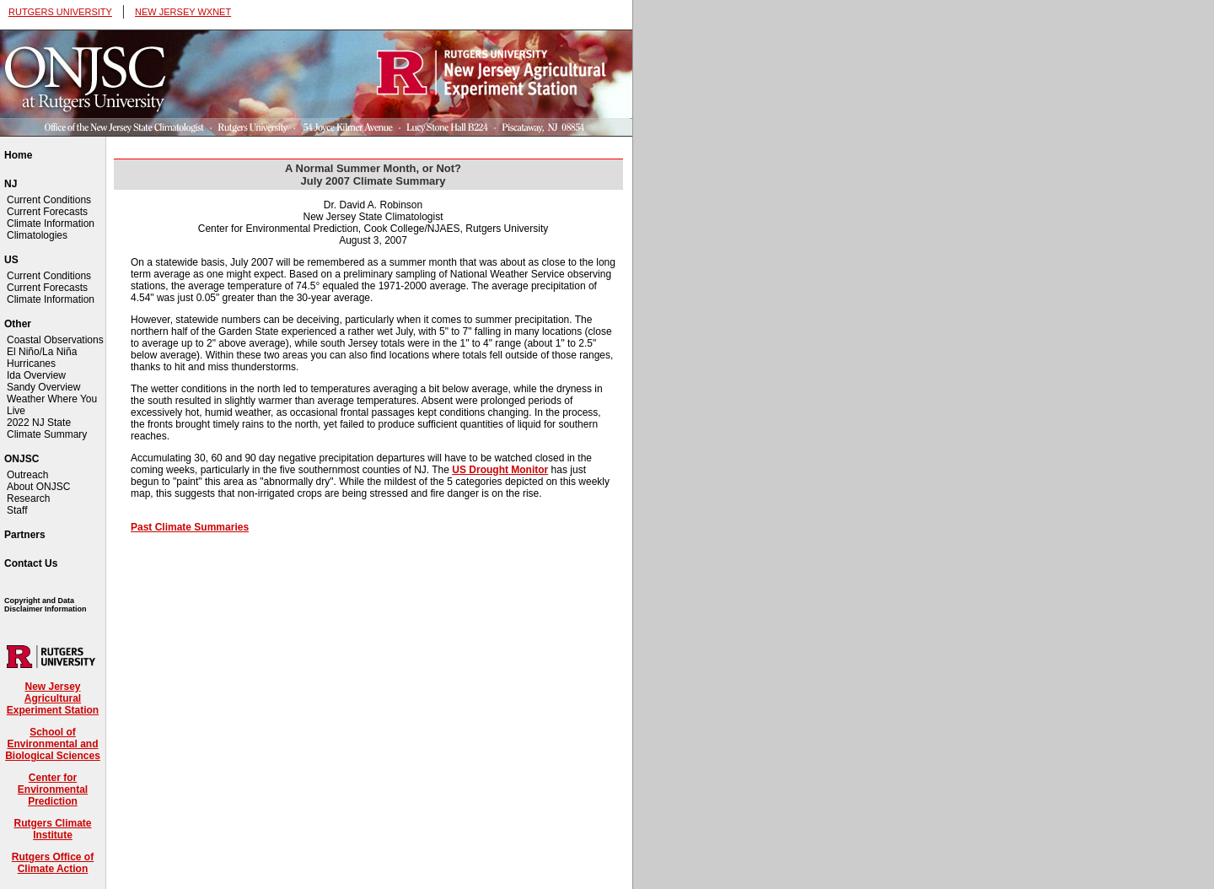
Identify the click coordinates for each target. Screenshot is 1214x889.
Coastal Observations (55, 340)
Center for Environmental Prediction (53, 789)
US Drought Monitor (500, 470)
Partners (25, 535)
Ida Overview (36, 375)
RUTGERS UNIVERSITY (60, 12)
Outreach (27, 475)
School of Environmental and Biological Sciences (52, 744)
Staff (17, 510)
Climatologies (37, 235)
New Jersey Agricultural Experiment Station (53, 698)
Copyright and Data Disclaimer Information (45, 604)
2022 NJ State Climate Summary (47, 428)
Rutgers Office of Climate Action (53, 863)
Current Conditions (49, 200)
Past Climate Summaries (190, 527)
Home (18, 155)
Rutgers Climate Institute (52, 829)
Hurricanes (31, 363)
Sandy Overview (43, 387)
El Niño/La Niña (42, 352)
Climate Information (50, 223)
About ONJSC (38, 487)
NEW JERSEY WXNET (183, 12)
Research (28, 498)
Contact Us (30, 563)
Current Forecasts (47, 212)
